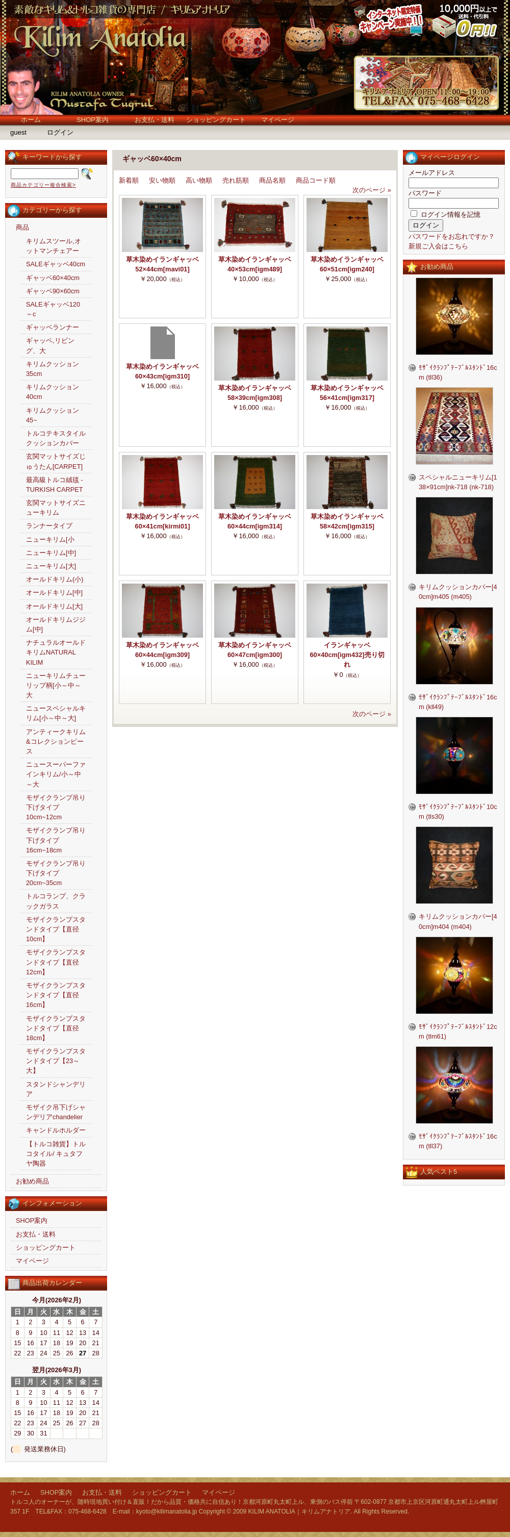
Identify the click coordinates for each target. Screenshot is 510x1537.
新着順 (129, 180)
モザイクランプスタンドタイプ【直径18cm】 (56, 1028)
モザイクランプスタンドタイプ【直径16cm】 (56, 995)
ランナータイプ (49, 526)
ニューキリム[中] (51, 553)
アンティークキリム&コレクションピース (56, 741)
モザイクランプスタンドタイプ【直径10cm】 (56, 929)
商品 (22, 227)
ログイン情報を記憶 (445, 214)
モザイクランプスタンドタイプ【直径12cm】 (56, 961)
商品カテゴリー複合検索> (43, 185)
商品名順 (272, 180)
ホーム (31, 119)
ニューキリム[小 (50, 539)
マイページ (277, 119)
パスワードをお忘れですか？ (452, 236)
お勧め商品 (32, 1181)
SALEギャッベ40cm (55, 264)
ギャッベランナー (52, 327)
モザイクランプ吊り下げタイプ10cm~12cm (56, 807)
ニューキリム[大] (51, 566)
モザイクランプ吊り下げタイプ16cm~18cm (56, 839)
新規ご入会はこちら (438, 246)
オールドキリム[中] (54, 592)
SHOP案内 (92, 119)
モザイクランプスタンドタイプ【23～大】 (56, 1060)
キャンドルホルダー (56, 1130)
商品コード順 (316, 180)
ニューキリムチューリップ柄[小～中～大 (56, 685)
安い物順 (162, 180)
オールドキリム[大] (54, 606)
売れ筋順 (235, 180)
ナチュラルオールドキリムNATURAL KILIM (56, 652)
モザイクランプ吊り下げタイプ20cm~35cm (56, 873)
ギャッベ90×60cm (53, 291)
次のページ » (371, 190)
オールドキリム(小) (55, 579)
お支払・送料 (154, 119)
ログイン (60, 132)
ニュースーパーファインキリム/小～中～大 (56, 774)
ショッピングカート (216, 119)
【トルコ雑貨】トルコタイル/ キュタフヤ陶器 (56, 1153)
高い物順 (199, 180)
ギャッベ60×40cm (53, 278)
